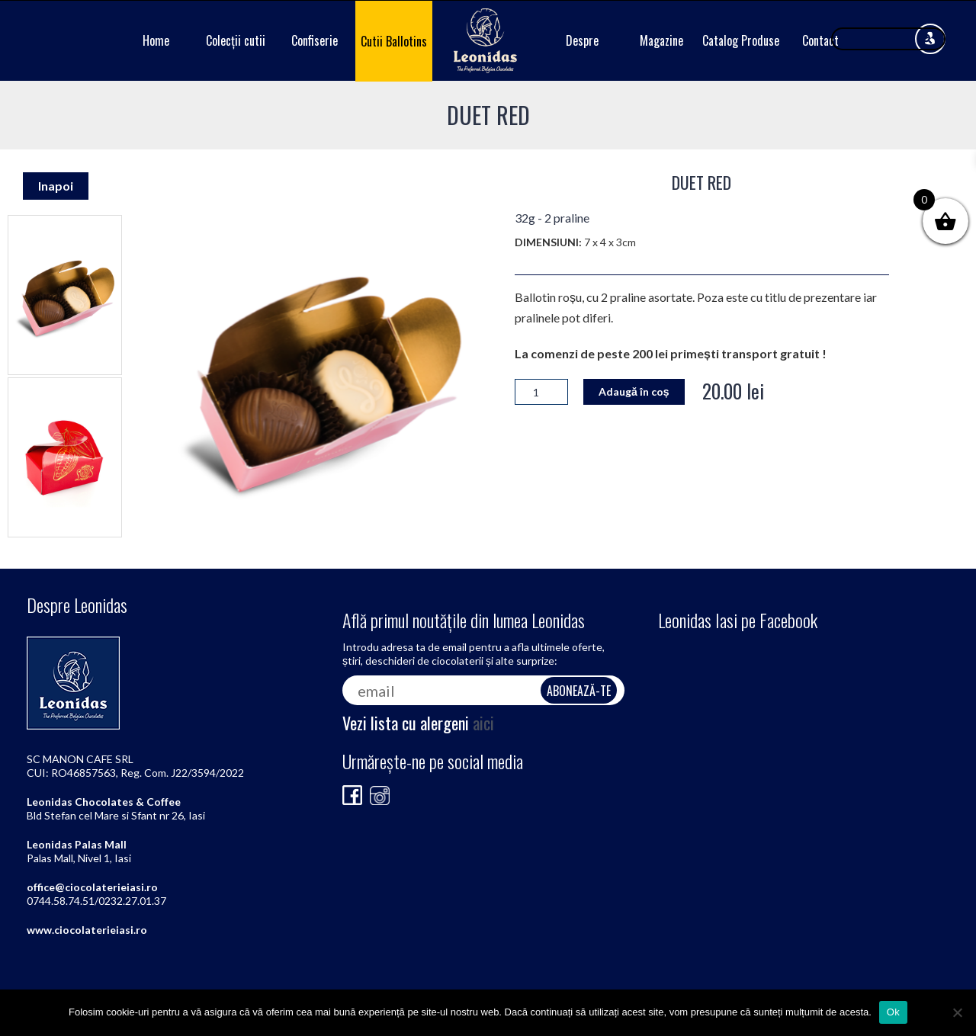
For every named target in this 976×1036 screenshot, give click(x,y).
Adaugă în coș (634, 391)
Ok (893, 1012)
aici (483, 723)
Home (156, 40)
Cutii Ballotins (394, 41)
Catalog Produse (740, 40)
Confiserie (314, 40)
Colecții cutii (235, 40)
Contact (820, 40)
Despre (582, 40)
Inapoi (55, 185)
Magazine (661, 40)
